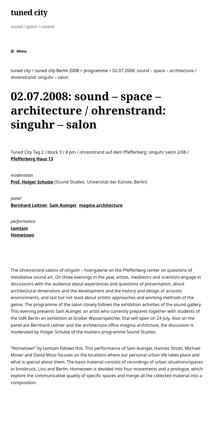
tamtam (19, 228)
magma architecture (101, 205)
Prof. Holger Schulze (32, 182)
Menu (22, 51)
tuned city (29, 12)
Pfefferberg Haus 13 (32, 159)
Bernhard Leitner (29, 205)
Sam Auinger (63, 205)
